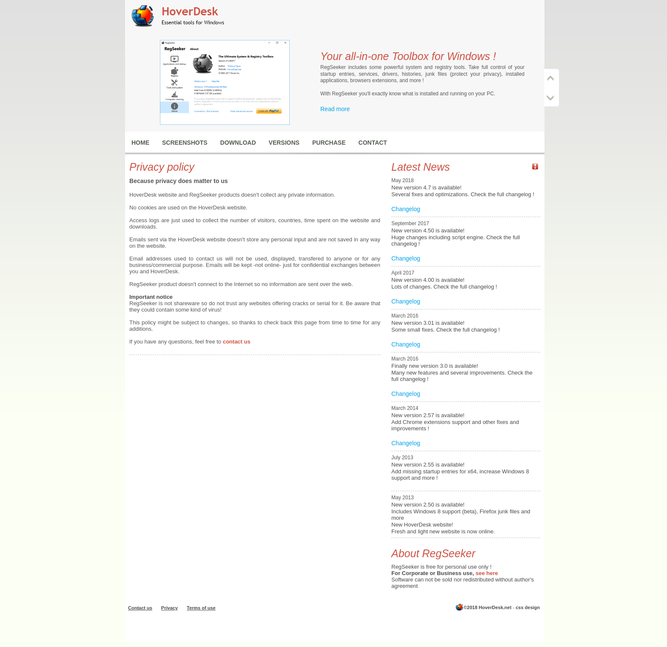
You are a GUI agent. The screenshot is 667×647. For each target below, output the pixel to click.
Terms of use (201, 607)
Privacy (169, 607)
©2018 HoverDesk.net (488, 607)
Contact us (140, 607)
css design (528, 607)
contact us (237, 341)
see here (487, 573)
